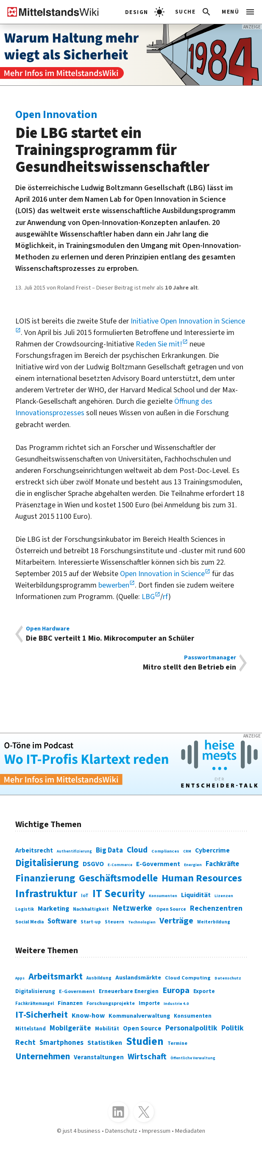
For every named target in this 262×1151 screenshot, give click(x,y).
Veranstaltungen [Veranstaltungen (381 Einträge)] (99, 1057)
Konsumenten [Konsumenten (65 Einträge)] (163, 896)
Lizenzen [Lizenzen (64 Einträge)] (224, 896)
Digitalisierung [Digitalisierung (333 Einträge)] (35, 991)
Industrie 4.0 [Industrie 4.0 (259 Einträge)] (176, 1004)
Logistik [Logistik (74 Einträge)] (24, 909)
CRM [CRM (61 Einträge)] (187, 851)
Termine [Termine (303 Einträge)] (177, 1043)
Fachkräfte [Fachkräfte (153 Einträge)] (222, 864)
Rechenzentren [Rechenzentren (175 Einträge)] (216, 908)
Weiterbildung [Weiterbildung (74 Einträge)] (213, 922)
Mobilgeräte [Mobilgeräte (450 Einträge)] (70, 1028)
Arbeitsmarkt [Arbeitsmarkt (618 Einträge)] (55, 976)
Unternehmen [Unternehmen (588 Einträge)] (42, 1056)
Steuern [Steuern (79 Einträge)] (114, 922)
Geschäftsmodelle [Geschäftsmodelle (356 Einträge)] (118, 878)
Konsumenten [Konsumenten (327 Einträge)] (193, 1016)
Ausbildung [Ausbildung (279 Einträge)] (98, 978)
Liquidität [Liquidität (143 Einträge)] (196, 895)
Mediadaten (190, 1130)
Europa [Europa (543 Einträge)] (176, 990)
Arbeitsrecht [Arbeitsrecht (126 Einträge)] (34, 850)
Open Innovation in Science (162, 573)
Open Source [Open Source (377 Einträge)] (142, 1028)
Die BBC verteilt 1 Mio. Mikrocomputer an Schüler (131, 634)
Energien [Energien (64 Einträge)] (193, 865)
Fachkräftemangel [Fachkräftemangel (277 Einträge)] (34, 1003)
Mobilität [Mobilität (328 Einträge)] (107, 1029)
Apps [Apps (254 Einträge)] (20, 978)
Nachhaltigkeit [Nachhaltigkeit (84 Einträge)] (91, 909)
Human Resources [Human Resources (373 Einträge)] (202, 878)
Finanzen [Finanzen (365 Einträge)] (70, 1003)
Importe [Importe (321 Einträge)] (149, 1003)
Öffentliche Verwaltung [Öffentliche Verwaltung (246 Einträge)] (192, 1058)
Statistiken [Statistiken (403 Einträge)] (104, 1042)
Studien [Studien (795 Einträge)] (145, 1041)
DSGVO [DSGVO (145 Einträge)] (93, 864)
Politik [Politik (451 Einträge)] (232, 1028)
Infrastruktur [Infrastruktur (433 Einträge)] (46, 893)
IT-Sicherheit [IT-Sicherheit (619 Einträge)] (41, 1015)
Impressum (156, 1130)
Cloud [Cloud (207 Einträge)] (137, 850)
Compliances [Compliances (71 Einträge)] (165, 851)
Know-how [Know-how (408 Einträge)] (88, 1015)
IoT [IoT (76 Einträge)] (85, 895)
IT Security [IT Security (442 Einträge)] (118, 893)
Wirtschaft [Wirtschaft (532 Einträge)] (147, 1057)
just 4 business (81, 1130)
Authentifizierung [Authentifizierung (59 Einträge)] (74, 851)
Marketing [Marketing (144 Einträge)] (53, 908)
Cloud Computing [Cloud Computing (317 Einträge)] (188, 978)
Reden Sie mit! (159, 344)
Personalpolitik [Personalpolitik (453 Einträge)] (191, 1028)
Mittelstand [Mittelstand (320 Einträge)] (30, 1029)
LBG (148, 596)
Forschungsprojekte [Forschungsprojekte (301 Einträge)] (110, 1003)
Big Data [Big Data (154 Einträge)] (109, 850)
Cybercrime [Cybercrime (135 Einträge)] (212, 850)
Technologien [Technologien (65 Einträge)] (142, 922)
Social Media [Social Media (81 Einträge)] (29, 922)
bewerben (113, 585)
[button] (193, 12)
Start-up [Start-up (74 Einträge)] (91, 922)
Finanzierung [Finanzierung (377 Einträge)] (45, 878)
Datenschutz (121, 1130)
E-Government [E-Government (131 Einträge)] (158, 864)
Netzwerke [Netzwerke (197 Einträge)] (132, 908)
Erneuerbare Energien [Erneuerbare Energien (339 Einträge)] (129, 991)
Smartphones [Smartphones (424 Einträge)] (61, 1043)
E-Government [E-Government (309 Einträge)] (77, 991)
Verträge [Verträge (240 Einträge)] (176, 921)
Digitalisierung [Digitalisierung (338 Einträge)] (47, 863)
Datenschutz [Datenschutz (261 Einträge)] (228, 978)
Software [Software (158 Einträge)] (62, 921)
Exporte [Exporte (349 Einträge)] (204, 991)
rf (165, 596)
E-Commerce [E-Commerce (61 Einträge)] (120, 865)
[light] (145, 12)
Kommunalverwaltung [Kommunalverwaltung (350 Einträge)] (139, 1016)
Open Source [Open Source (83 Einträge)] (171, 909)
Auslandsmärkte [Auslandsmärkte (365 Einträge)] (138, 977)
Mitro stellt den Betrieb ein (131, 663)
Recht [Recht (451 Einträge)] (25, 1042)
